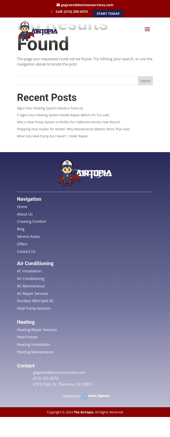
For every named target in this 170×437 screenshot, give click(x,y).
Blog (21, 228)
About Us (25, 214)
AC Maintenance (31, 286)
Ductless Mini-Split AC (35, 300)
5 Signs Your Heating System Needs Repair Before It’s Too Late (63, 115)
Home (22, 206)
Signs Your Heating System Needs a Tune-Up (50, 108)
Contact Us (26, 251)
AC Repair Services (32, 293)
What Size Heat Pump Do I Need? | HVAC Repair (52, 136)
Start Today (108, 13)
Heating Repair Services (37, 329)
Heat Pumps (27, 336)
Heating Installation (33, 344)
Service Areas (28, 236)
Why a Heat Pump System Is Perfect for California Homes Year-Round (68, 122)
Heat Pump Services (34, 308)
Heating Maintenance (35, 351)
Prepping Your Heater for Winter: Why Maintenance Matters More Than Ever (73, 129)
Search (145, 81)
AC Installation (29, 271)
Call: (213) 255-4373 (72, 11)
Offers (22, 243)
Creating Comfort (31, 221)
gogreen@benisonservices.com (87, 5)
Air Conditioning (30, 278)
